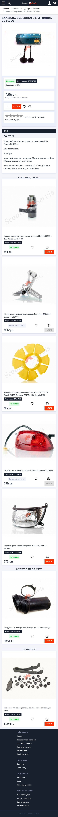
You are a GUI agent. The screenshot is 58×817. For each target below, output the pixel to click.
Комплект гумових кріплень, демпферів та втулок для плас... (27, 709)
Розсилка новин (23, 806)
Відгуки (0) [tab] (9, 136)
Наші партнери (23, 754)
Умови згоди (22, 751)
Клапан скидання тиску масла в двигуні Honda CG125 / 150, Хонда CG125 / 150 (27, 237)
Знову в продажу (29, 569)
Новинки (29, 649)
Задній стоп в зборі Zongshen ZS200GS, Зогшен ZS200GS (28, 470)
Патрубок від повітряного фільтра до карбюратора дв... (27, 628)
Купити (16, 106)
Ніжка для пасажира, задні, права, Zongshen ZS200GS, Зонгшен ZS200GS (27, 315)
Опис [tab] (6, 131)
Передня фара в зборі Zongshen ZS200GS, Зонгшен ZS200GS (26, 547)
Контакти (20, 764)
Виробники (21, 778)
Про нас (20, 736)
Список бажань (23, 802)
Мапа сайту (21, 768)
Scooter (29, 3)
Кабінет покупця (23, 795)
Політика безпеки (24, 747)
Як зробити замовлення (26, 740)
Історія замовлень (24, 799)
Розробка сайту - (29, 813)
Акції (19, 781)
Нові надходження (24, 785)
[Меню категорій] (3, 3)
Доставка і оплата (24, 743)
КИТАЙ (17, 85)
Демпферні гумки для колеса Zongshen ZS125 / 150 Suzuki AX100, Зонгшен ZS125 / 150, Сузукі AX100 (26, 393)
